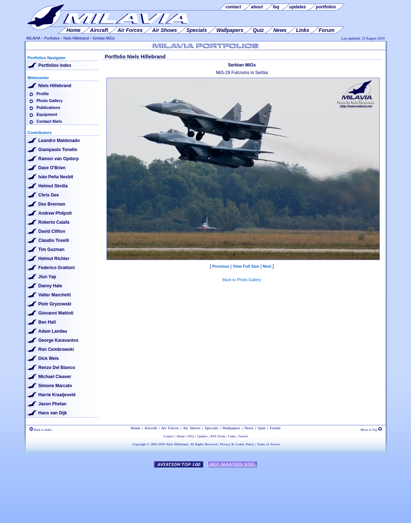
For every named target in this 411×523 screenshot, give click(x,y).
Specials (211, 428)
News (249, 428)
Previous (220, 266)
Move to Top (371, 429)
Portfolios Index (55, 65)
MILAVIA (34, 38)
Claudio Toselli (54, 240)
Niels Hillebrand (76, 38)
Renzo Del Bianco (57, 367)
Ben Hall (47, 322)
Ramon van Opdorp (59, 158)
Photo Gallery (50, 100)
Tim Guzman (52, 249)
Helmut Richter (54, 258)
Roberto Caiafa (54, 222)
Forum (275, 428)
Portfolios (52, 38)
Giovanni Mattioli (56, 313)
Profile (43, 94)
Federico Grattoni (57, 267)
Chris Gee (49, 195)
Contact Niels (49, 121)
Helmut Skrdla (53, 185)
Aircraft (150, 428)
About (180, 436)
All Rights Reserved (203, 444)
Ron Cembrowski (56, 349)
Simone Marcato (55, 385)
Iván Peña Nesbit (56, 176)
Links (232, 436)
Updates (202, 436)
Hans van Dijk (53, 412)
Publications (48, 107)
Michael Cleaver (55, 376)
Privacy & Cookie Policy (237, 444)
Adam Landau (53, 331)
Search (243, 436)
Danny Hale (50, 285)
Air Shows (192, 428)
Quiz (261, 428)
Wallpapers (231, 428)
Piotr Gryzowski (55, 304)
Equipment (47, 114)
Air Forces (170, 428)
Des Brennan (52, 204)
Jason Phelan (53, 403)
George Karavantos (59, 340)
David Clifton (52, 231)
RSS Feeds (218, 436)
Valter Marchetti (55, 294)
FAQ (191, 436)
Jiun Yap (47, 276)
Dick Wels (49, 358)
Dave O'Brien (52, 167)
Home (135, 428)
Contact (169, 436)
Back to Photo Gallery (241, 279)
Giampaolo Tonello (58, 149)
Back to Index (40, 429)
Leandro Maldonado (59, 140)
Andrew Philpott (55, 213)
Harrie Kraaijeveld (57, 394)
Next (267, 266)
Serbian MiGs (104, 38)
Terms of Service (268, 444)
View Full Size (246, 266)
